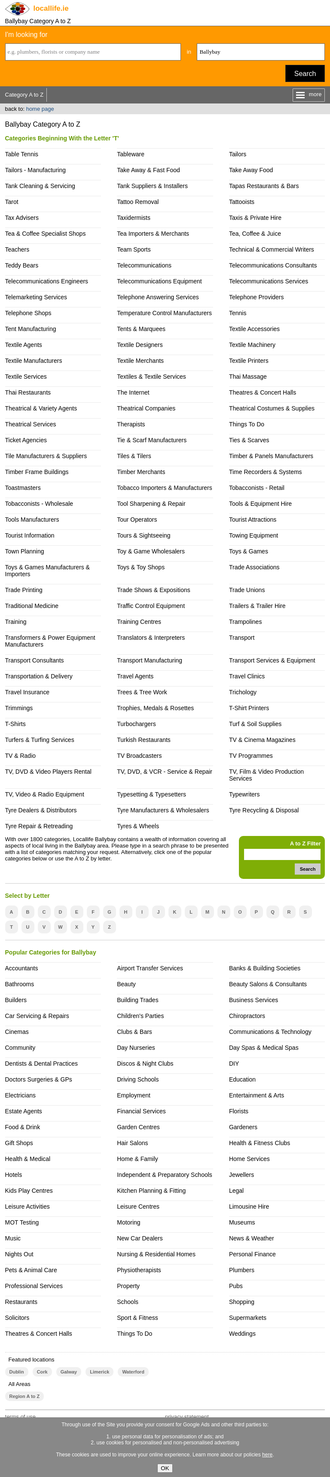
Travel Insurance (27, 692)
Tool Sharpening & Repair (151, 503)
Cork (42, 1371)
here (267, 1455)
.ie (51, 8)
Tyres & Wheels (138, 826)
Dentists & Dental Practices (41, 1063)
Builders (16, 1000)
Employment (133, 1095)
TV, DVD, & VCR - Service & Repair (164, 771)
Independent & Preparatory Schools (164, 1174)
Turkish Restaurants (144, 739)
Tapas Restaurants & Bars (264, 185)
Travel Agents (135, 676)
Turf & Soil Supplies (255, 723)
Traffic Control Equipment (151, 605)
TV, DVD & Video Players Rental (48, 771)
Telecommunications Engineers (47, 281)
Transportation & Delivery (39, 676)
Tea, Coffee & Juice (255, 233)
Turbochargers (136, 723)
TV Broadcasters (139, 755)
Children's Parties (140, 1015)
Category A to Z (24, 94)
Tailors (237, 154)
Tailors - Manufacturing (35, 170)
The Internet (133, 392)
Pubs (236, 1285)
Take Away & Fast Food (148, 170)
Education (242, 1079)
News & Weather (251, 1238)
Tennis (237, 313)
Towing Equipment (253, 535)
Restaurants (21, 1301)
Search (305, 73)
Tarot (11, 201)
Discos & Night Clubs (145, 1063)
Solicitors (17, 1317)
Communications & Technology (270, 1031)
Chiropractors (247, 1015)
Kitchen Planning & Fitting (151, 1190)
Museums (242, 1222)
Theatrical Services (30, 424)
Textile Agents (23, 344)
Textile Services (26, 376)
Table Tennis (22, 154)
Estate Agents (23, 1111)
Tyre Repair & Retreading (39, 826)
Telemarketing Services (36, 297)
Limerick (99, 1371)
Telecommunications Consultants (273, 265)
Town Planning (24, 551)
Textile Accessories (254, 328)
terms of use (20, 1416)
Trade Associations (254, 567)
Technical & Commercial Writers (271, 249)
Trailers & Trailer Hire (257, 605)
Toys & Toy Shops (141, 567)
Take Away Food (251, 170)
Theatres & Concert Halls (262, 392)
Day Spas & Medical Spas (264, 1047)
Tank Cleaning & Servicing (40, 185)
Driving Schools (138, 1079)
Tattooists (241, 201)
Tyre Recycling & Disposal (264, 810)
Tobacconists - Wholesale (39, 503)
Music (13, 1238)
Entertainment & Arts (256, 1095)
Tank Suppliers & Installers (152, 185)
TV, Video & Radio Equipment (44, 794)
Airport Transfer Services (150, 968)
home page (40, 109)
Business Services (253, 1000)
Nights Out (19, 1254)
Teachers (17, 249)
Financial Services (141, 1111)
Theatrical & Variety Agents (41, 408)
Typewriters (244, 794)
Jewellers (241, 1174)
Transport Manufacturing (149, 660)
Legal (236, 1190)
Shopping (241, 1301)
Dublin (16, 1371)
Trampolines (245, 621)
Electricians (20, 1095)
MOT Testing (22, 1222)
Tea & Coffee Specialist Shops (45, 233)
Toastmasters (23, 487)
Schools (127, 1301)
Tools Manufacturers (32, 519)
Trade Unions (247, 590)
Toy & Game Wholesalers (151, 551)
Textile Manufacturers (33, 360)
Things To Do (246, 424)
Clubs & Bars (134, 1031)
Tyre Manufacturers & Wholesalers (163, 810)
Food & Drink (22, 1127)
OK (165, 1468)
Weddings (242, 1333)
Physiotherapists (139, 1270)
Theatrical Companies (146, 408)
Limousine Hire (249, 1206)
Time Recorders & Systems (265, 471)
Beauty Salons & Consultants (268, 984)
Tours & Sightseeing (143, 535)
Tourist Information (30, 535)
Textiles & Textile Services (151, 376)
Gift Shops (19, 1143)
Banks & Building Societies (264, 968)
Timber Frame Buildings (37, 471)
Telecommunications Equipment (159, 281)
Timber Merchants (141, 471)
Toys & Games (248, 551)
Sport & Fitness (137, 1317)
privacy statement (187, 1416)
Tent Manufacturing (30, 328)
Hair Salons (132, 1143)
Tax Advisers (22, 217)
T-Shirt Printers (249, 708)
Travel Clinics (247, 676)
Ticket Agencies (26, 440)
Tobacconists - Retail (256, 487)
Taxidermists (133, 217)
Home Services (249, 1158)
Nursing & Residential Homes (156, 1254)
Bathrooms (19, 984)
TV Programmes (251, 755)
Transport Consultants (34, 660)
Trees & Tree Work (142, 692)
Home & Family (137, 1158)
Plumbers (241, 1270)
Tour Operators (137, 519)
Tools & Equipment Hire (260, 503)
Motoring (128, 1222)
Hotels (13, 1174)
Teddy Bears (22, 265)
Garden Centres (138, 1127)
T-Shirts (15, 723)
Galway (69, 1371)
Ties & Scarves (249, 440)
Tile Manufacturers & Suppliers (46, 456)
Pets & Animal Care (31, 1270)
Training (16, 621)
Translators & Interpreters (151, 637)
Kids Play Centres (29, 1190)
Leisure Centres (138, 1206)
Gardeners (243, 1127)
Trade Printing (24, 590)
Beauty (126, 984)
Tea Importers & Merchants (153, 233)
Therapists (131, 424)
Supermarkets (247, 1317)
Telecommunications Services (268, 281)
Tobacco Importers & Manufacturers (164, 487)
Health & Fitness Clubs (259, 1143)
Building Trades (137, 1000)
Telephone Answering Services (158, 297)
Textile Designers (139, 344)
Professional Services (34, 1285)
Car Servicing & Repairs (37, 1015)
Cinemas (17, 1031)
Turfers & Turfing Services (39, 739)
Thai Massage (248, 376)
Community (20, 1047)
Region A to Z (24, 1396)
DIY (234, 1063)
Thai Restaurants (28, 392)
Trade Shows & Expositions (153, 590)
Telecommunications (144, 265)
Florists (238, 1111)
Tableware (130, 154)
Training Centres (139, 621)
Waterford (133, 1371)
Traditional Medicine (32, 605)
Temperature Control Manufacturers (164, 313)
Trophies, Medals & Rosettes (155, 708)
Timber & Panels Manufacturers (271, 456)
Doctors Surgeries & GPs (38, 1079)
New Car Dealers (139, 1238)
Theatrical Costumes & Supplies (272, 408)
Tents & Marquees (141, 328)
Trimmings (19, 708)
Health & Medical (28, 1158)
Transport (241, 637)
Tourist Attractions (252, 519)
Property (128, 1285)
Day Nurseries (136, 1047)
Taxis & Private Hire (255, 217)
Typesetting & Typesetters (151, 794)
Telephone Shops (28, 313)
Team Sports (134, 249)
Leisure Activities (27, 1206)
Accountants (21, 968)
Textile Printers (249, 360)
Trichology (243, 692)
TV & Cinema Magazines (262, 739)
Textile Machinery (252, 344)
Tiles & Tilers (134, 456)
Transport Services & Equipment (272, 660)
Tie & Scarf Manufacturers (151, 440)
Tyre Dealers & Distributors (41, 810)
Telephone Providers (256, 297)
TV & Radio (20, 755)
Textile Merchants (140, 360)
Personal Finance (252, 1254)
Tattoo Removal (138, 201)
